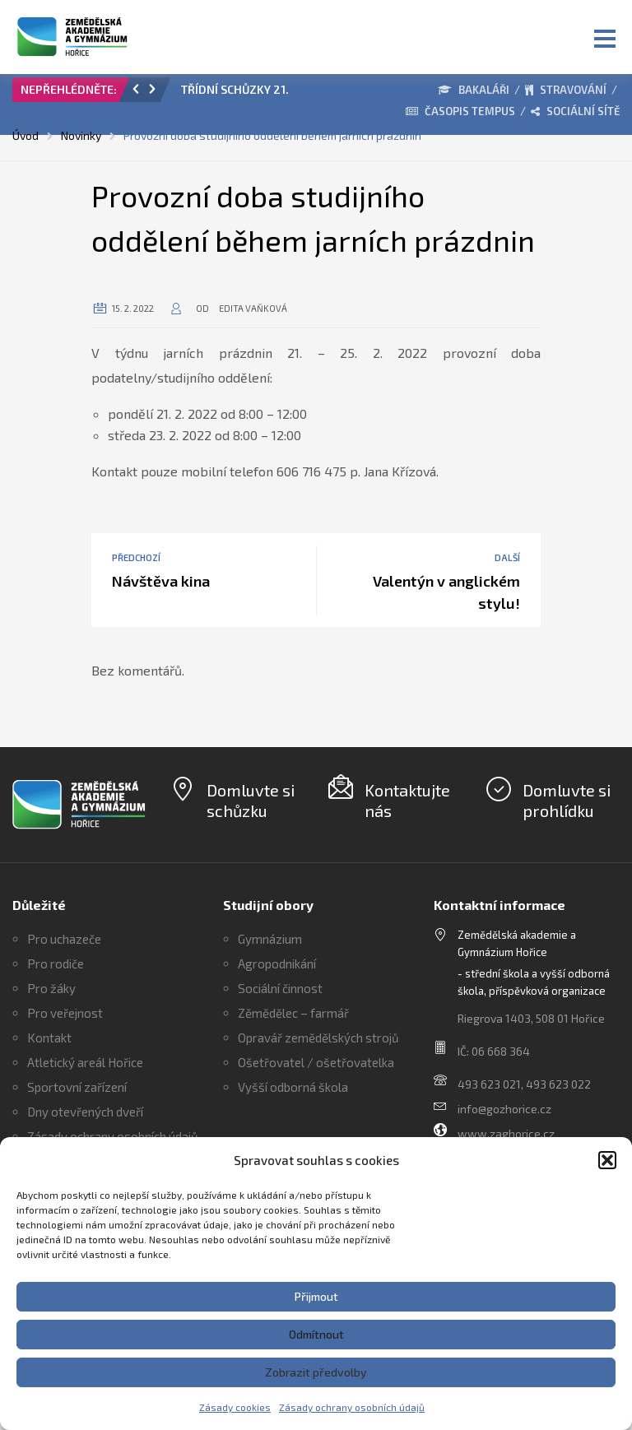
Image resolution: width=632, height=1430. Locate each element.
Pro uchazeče (64, 938)
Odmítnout (316, 1334)
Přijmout (316, 1296)
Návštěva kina (161, 581)
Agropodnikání (277, 963)
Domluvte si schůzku (251, 800)
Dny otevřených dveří (85, 1111)
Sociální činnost (280, 988)
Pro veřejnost (65, 1012)
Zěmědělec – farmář (293, 1012)
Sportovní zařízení (77, 1086)
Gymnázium (270, 938)
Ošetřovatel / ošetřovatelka (316, 1062)
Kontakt (49, 1037)
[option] (236, 93)
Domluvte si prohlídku (567, 800)
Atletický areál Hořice (85, 1062)
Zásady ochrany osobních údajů (352, 1407)
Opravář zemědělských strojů (318, 1037)
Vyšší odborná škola (293, 1086)
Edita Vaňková (253, 308)
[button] (607, 1160)
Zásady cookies (235, 1407)
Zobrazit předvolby (316, 1372)
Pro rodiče (55, 963)
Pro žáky (51, 988)
